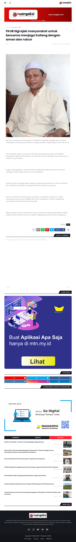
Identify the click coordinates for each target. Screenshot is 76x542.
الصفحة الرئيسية (16, 27)
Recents (38, 437)
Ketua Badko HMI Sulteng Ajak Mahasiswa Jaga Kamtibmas (25, 475)
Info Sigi (8, 27)
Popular (60, 437)
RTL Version (28, 539)
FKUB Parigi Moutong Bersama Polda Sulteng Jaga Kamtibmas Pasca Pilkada (31, 467)
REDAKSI (49, 539)
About (42, 539)
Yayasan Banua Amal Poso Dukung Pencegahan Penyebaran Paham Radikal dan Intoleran (32, 493)
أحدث (67, 287)
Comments (15, 437)
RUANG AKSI (35, 536)
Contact (36, 539)
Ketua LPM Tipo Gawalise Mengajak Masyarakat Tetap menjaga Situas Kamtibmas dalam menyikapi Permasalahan (29, 451)
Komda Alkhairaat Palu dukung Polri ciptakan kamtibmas (24, 459)
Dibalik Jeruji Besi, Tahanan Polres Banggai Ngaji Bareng (24, 442)
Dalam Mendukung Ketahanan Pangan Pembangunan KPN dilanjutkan (29, 484)
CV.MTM (48, 536)
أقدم (8, 287)
